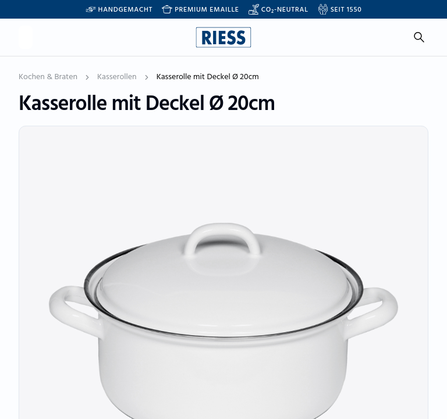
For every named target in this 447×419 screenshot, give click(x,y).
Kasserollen (117, 77)
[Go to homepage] (223, 37)
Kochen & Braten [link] (48, 77)
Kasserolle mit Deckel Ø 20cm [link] (208, 77)
